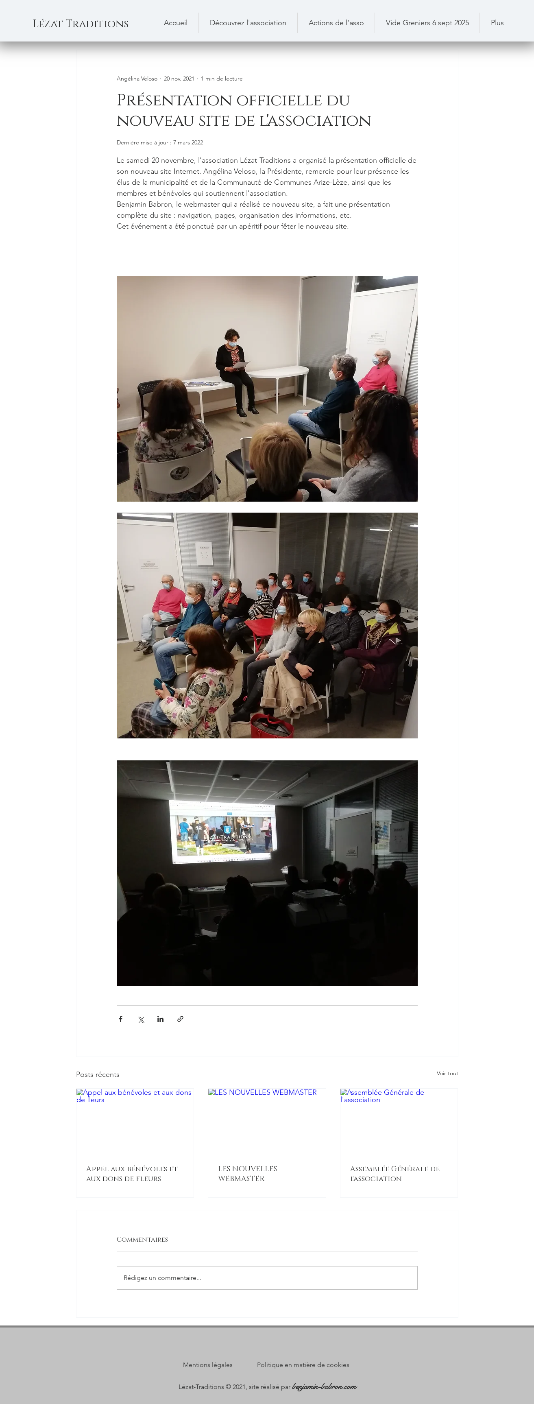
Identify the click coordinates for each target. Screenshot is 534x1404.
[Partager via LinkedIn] (160, 1019)
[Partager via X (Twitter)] (140, 1019)
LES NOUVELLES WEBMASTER (247, 1174)
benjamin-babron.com (324, 1387)
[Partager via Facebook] (120, 1019)
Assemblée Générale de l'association (395, 1174)
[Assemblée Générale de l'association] (399, 1122)
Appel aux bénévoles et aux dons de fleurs (132, 1174)
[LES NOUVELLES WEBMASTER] (267, 1122)
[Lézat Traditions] (93, 24)
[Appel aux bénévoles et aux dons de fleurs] (135, 1122)
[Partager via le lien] (180, 1019)
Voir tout (447, 1073)
